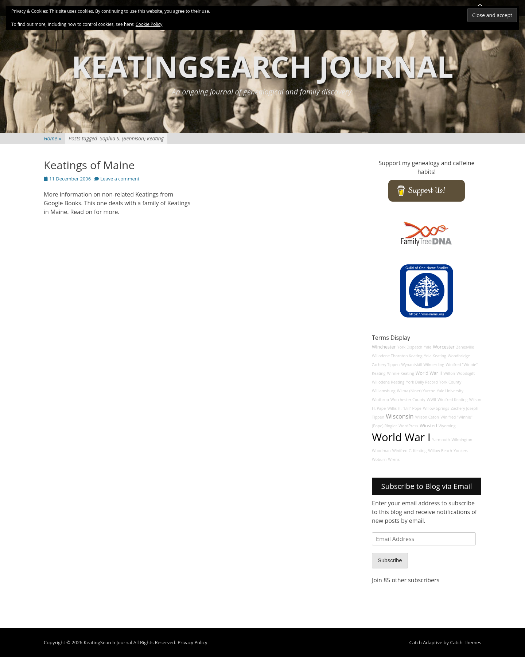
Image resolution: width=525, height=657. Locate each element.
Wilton (449, 373)
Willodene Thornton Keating (397, 355)
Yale (427, 347)
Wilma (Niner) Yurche (416, 390)
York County (450, 382)
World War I (401, 437)
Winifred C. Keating (409, 450)
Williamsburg (384, 390)
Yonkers (461, 450)
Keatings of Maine (89, 165)
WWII (431, 399)
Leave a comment (119, 178)
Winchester (384, 347)
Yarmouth (441, 439)
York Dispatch (409, 347)
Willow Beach (440, 450)
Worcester (444, 347)
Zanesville (465, 347)
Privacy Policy (192, 642)
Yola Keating (435, 355)
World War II (429, 373)
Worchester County (407, 399)
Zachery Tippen (386, 364)
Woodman (381, 450)
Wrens (394, 459)
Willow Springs (436, 408)
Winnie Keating (400, 373)
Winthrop (380, 399)
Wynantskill (411, 364)
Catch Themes (465, 642)
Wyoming (447, 425)
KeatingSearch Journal (262, 66)
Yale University (450, 390)
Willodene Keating (388, 382)
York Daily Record (422, 382)
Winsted (428, 426)
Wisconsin (399, 416)
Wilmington (462, 439)
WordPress (408, 425)
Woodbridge (459, 355)
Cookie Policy (149, 24)
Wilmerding (433, 364)
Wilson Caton (427, 417)
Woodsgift (465, 373)
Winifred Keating (452, 399)
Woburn (379, 459)
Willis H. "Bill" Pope (404, 408)
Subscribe (390, 560)
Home (52, 138)
